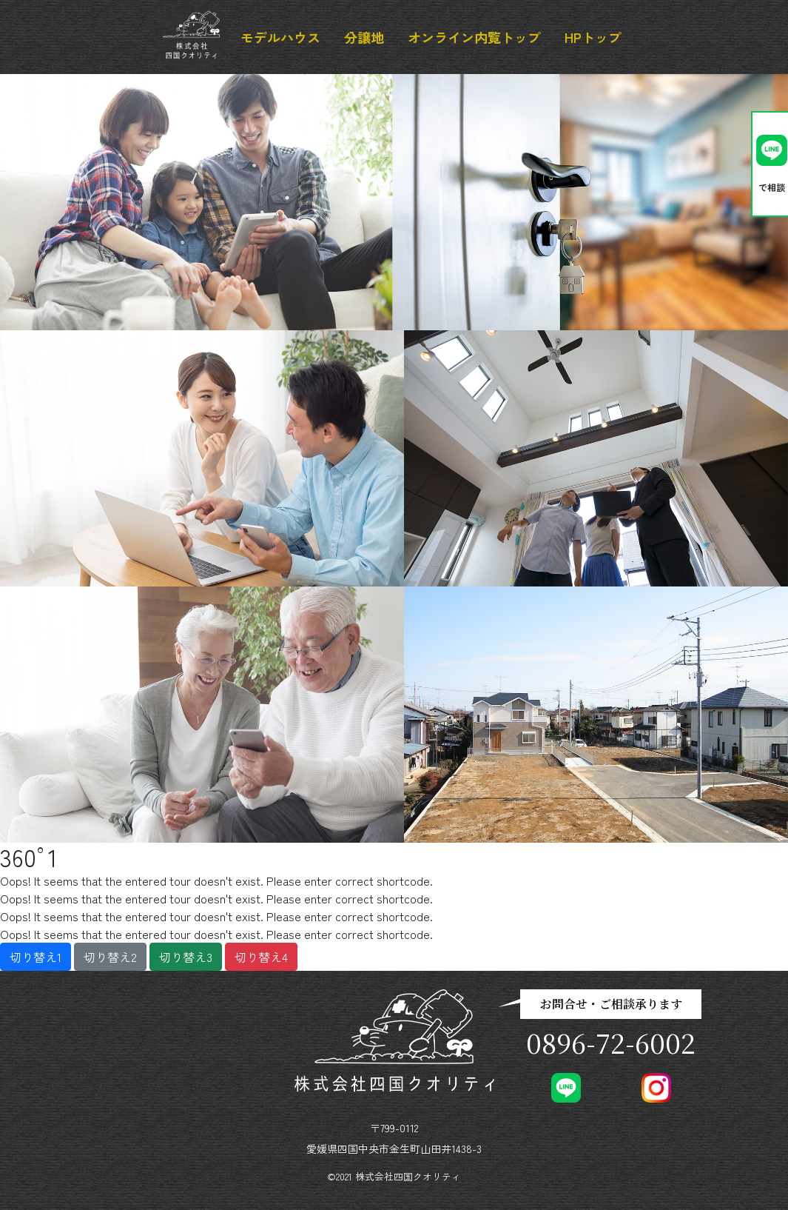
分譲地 (364, 37)
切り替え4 (261, 957)
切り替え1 (35, 957)
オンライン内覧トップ (474, 37)
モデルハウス (280, 37)
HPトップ (593, 37)
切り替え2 (110, 957)
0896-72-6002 (611, 1042)
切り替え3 (185, 957)
